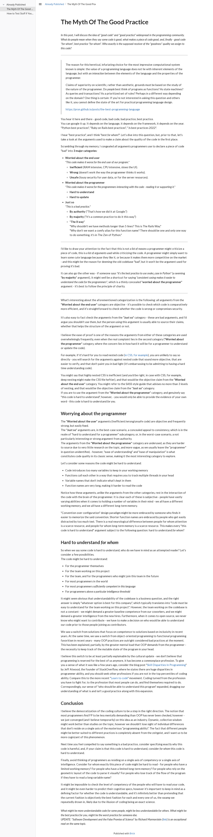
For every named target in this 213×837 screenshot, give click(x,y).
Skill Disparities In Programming (166, 665)
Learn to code (119, 678)
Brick (132, 833)
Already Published (54, 4)
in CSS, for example (136, 355)
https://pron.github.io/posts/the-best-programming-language (103, 109)
